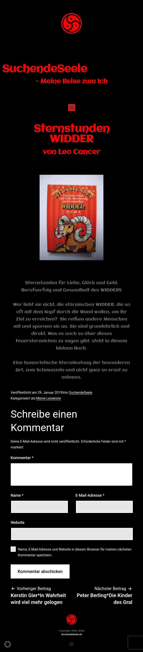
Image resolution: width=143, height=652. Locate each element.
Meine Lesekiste (48, 398)
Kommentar (22, 457)
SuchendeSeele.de (71, 634)
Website (17, 522)
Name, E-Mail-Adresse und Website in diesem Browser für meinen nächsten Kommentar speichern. (74, 552)
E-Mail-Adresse (90, 495)
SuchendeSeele (44, 69)
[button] (71, 107)
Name (17, 495)
